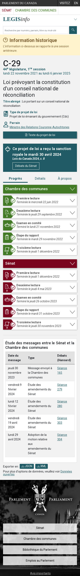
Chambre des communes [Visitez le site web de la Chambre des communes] (35, 10)
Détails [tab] (40, 178)
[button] (40, 189)
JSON (26, 466)
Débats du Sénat (26, 166)
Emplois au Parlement (40, 560)
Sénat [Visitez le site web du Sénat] (7, 10)
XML (41, 466)
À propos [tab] (65, 178)
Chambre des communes (40, 538)
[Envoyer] (73, 30)
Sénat (40, 527)
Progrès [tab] (15, 178)
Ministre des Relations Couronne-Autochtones (39, 127)
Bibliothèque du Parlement (40, 549)
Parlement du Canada (19, 3)
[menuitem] (64, 3)
